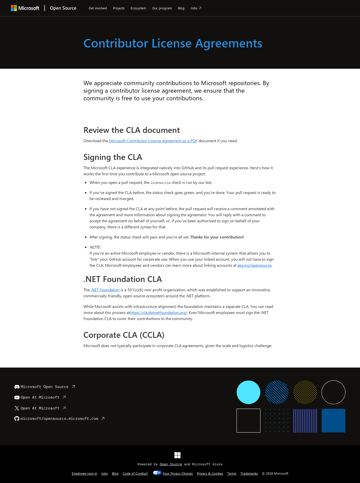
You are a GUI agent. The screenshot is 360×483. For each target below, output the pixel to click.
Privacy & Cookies (210, 473)
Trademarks (249, 473)
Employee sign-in (84, 473)
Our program (162, 8)
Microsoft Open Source (41, 387)
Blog (181, 8)
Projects (119, 8)
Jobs (194, 8)
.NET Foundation (105, 289)
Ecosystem (138, 8)
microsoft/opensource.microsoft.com (56, 418)
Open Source (171, 464)
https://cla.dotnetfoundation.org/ (158, 312)
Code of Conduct (135, 473)
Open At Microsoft (36, 397)
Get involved (98, 8)
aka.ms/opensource (254, 265)
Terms (231, 473)
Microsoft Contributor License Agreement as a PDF (153, 140)
